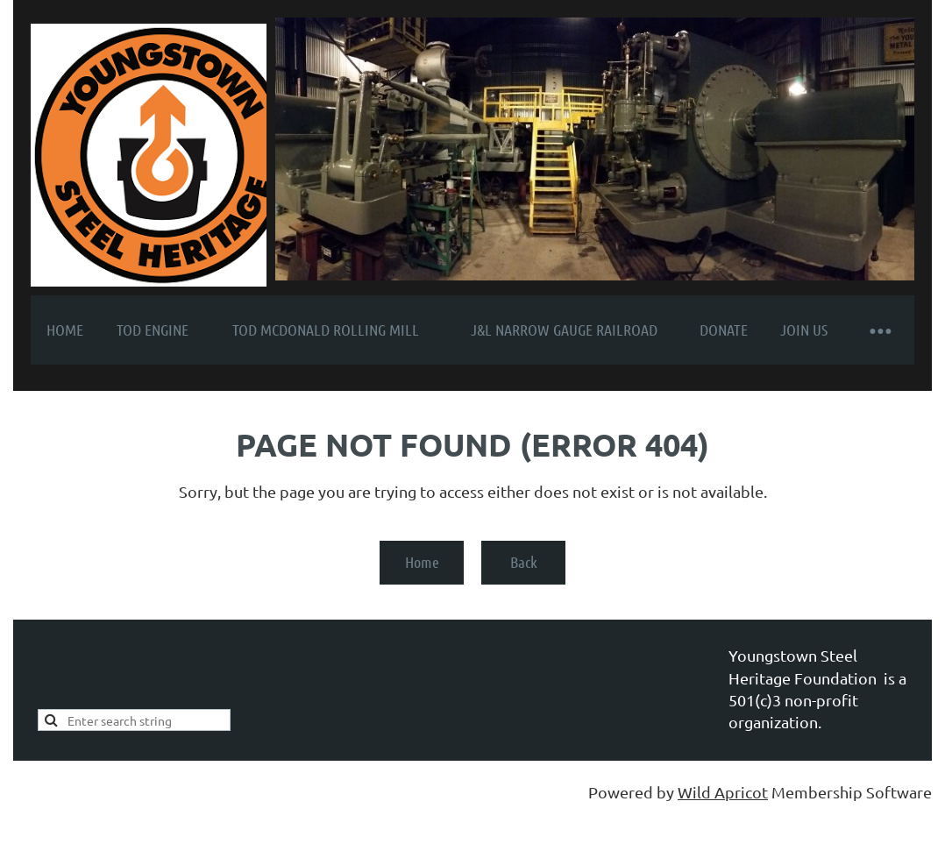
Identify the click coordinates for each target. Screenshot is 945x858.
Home (422, 561)
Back (523, 561)
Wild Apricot (723, 792)
